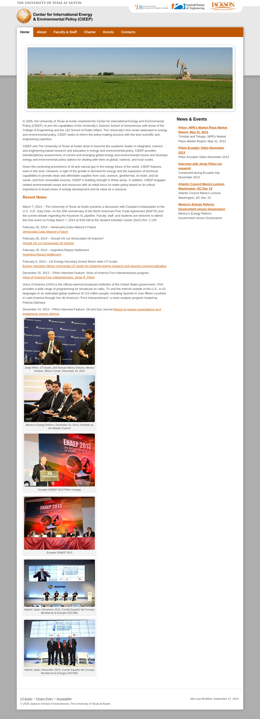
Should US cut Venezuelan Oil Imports (48, 243)
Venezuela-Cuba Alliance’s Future (45, 231)
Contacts (128, 32)
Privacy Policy (44, 698)
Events (108, 32)
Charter (90, 32)
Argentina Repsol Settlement (42, 254)
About (41, 32)
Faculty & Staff (65, 32)
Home (24, 32)
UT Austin (26, 698)
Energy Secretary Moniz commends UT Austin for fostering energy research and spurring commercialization (94, 266)
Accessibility (64, 698)
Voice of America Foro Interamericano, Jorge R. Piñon (59, 277)
